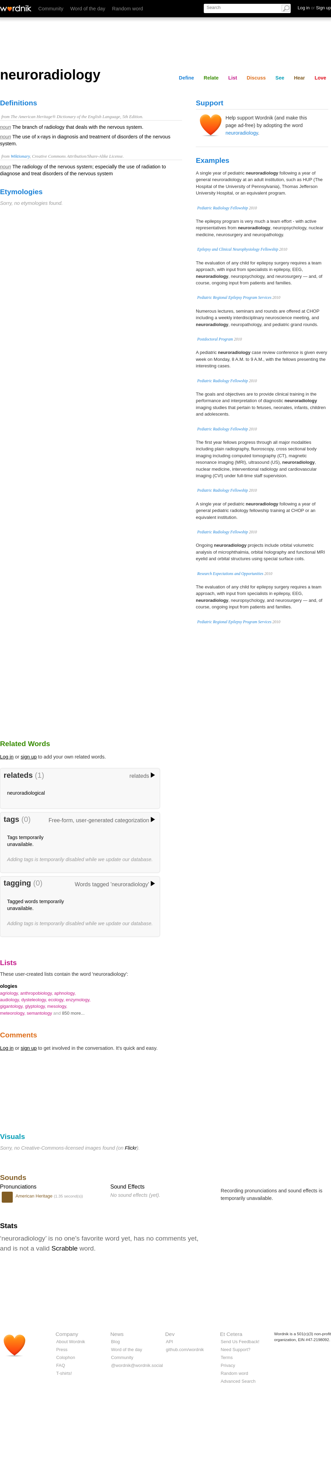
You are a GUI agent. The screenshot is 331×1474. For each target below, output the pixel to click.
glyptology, (36, 1006)
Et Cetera (231, 1334)
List (232, 78)
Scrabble (64, 1248)
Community (50, 8)
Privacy (228, 1365)
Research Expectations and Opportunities (230, 574)
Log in (6, 757)
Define (186, 78)
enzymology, (78, 999)
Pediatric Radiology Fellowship (222, 208)
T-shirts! (64, 1373)
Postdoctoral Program (215, 339)
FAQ (60, 1365)
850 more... (73, 1013)
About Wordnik (70, 1341)
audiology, (10, 999)
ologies (8, 986)
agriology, (10, 993)
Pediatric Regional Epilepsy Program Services (234, 297)
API (169, 1341)
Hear (299, 78)
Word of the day (87, 8)
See (279, 78)
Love (320, 78)
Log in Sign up (314, 7)
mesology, (57, 1006)
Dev (169, 1334)
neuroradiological (26, 793)
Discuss (256, 78)
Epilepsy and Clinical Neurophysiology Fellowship (237, 249)
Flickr (131, 1148)
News (116, 1334)
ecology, (57, 999)
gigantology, (12, 1006)
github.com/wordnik (185, 1349)
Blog (115, 1341)
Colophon (65, 1357)
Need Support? (235, 1349)
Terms (227, 1357)
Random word (127, 8)
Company (67, 1334)
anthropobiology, (37, 993)
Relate (211, 78)
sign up (29, 757)
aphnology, (65, 993)
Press (62, 1349)
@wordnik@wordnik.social (137, 1365)
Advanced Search (238, 1381)
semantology (40, 1013)
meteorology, (13, 1013)
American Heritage (35, 1196)
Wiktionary (20, 156)
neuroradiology (241, 133)
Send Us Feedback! (240, 1341)
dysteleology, (34, 999)
